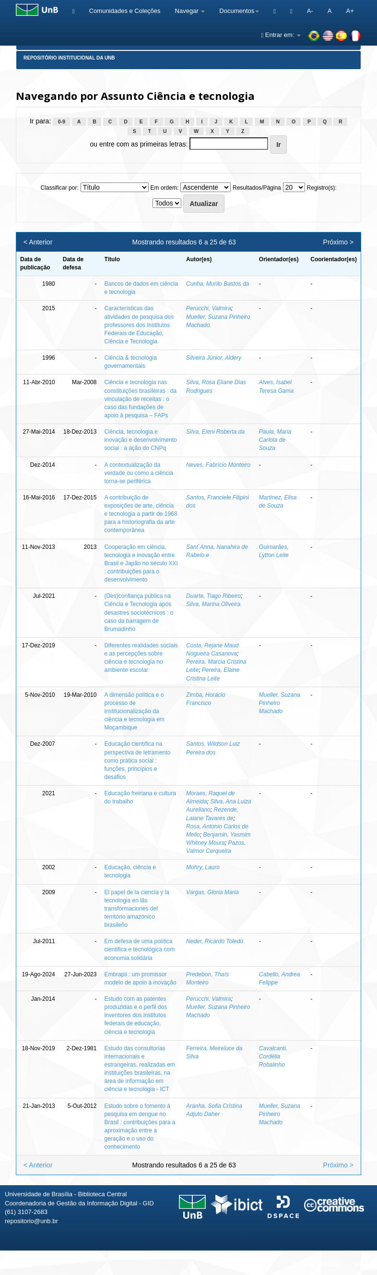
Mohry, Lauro (203, 867)
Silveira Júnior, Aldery (213, 357)
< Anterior (38, 242)
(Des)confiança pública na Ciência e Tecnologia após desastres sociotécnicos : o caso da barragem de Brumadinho (138, 612)
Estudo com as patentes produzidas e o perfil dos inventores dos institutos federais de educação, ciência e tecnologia (135, 1015)
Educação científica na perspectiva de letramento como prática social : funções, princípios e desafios (137, 760)
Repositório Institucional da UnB (69, 58)
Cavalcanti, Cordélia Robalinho (273, 1056)
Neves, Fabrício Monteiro (218, 464)
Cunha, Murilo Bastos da (217, 283)
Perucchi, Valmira (208, 308)
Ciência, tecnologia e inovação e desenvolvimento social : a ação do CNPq (140, 439)
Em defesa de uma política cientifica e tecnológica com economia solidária (139, 949)
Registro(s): (322, 187)
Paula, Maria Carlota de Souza (275, 439)
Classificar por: (59, 187)
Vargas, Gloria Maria (212, 892)
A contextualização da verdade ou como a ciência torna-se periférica (138, 473)
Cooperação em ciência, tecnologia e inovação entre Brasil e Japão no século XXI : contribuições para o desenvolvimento (140, 563)
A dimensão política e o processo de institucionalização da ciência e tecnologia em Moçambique (134, 711)
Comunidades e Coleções (125, 10)
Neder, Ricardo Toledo (214, 941)
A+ (349, 10)
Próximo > (338, 242)
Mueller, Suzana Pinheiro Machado (279, 703)
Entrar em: (281, 34)
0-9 (61, 121)
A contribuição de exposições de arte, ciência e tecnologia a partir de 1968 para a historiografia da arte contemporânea (140, 514)
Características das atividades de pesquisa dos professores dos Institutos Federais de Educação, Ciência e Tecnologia (139, 325)
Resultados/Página (257, 187)
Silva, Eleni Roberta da (215, 431)
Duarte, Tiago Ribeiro (213, 596)
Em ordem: (165, 187)
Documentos (239, 10)
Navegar (190, 10)
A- (310, 10)
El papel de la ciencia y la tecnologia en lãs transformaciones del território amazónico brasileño (136, 909)
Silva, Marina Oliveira (213, 604)
